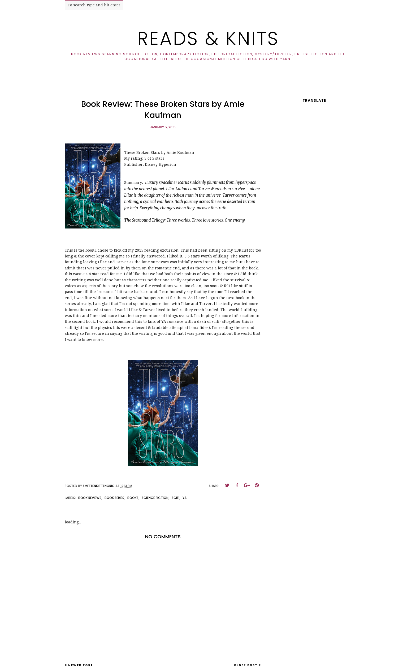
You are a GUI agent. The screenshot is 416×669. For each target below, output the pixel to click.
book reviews (89, 498)
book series (114, 498)
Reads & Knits (208, 38)
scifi (175, 498)
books (132, 498)
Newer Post (80, 665)
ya (185, 498)
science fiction (155, 498)
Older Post (246, 665)
